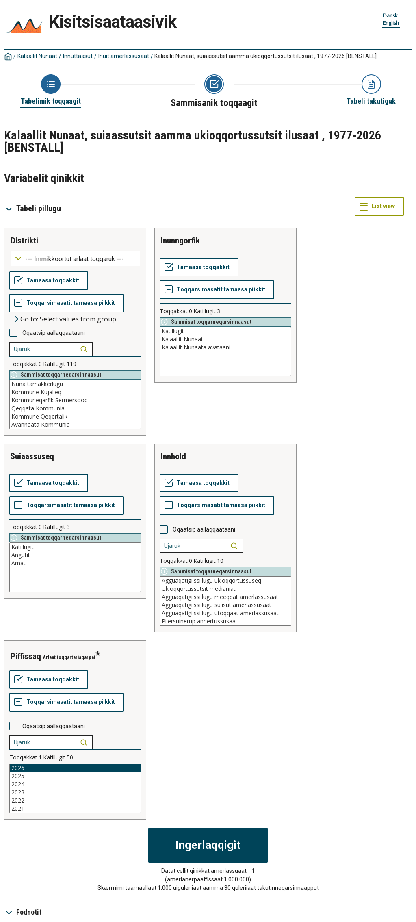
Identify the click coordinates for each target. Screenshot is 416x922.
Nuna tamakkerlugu (75, 384)
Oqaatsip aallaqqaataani (53, 333)
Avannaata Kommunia (75, 425)
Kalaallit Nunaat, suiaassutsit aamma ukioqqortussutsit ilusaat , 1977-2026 (265, 56)
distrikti (24, 240)
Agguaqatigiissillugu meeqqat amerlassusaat (225, 597)
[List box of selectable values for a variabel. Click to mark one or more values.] (75, 404)
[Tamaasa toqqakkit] (48, 280)
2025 (75, 776)
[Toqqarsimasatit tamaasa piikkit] (66, 303)
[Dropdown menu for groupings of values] (75, 258)
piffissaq (26, 656)
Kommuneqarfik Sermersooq (75, 400)
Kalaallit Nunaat (37, 56)
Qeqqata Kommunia (75, 408)
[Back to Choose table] (50, 90)
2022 (75, 800)
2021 (75, 809)
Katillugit (225, 331)
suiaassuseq (32, 456)
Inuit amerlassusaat (123, 56)
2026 (75, 768)
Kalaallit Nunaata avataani (225, 347)
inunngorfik (180, 240)
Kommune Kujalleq (75, 392)
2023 (75, 792)
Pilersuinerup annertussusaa (225, 621)
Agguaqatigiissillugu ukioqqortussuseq (225, 581)
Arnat (75, 563)
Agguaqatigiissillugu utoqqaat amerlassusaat (225, 613)
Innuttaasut (78, 56)
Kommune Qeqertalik (75, 416)
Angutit (75, 555)
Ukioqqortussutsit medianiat (225, 589)
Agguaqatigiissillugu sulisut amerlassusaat (225, 605)
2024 (75, 784)
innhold (173, 456)
